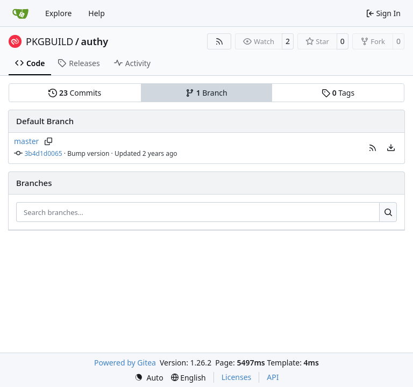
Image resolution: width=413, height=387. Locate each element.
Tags (338, 93)
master (26, 141)
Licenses (237, 377)
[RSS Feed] (219, 41)
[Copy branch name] (48, 141)
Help (96, 13)
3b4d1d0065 (43, 153)
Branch (206, 93)
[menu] (391, 148)
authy (95, 41)
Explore (58, 13)
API (273, 377)
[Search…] (388, 212)
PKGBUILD (49, 41)
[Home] (20, 13)
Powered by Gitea (125, 362)
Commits (74, 93)
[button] (373, 148)
